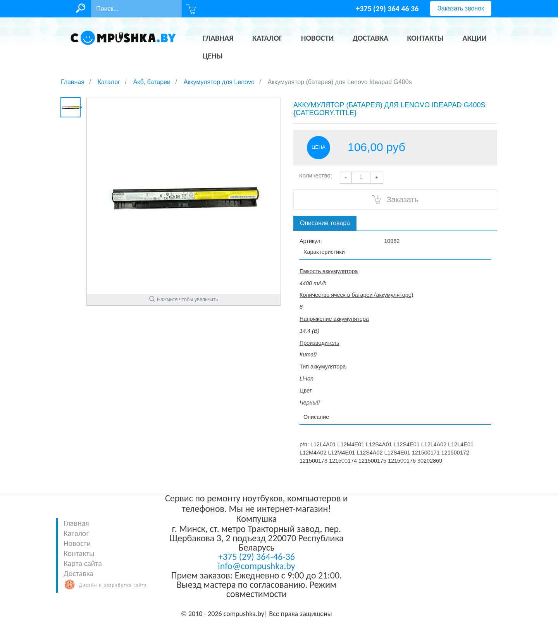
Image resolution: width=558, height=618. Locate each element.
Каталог (76, 533)
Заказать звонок (460, 8)
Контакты (79, 553)
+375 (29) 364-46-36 (256, 556)
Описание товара (325, 223)
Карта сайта (83, 563)
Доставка (78, 573)
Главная (76, 523)
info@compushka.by (256, 566)
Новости (77, 543)
